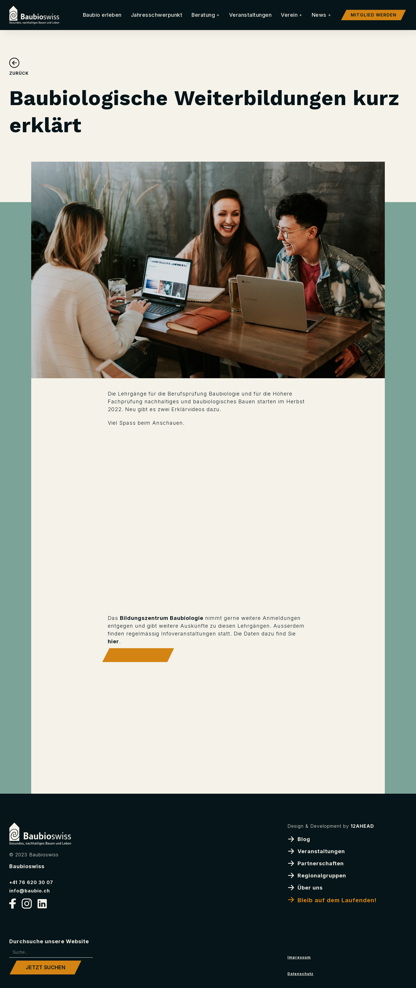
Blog (298, 838)
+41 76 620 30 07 (31, 882)
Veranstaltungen (250, 15)
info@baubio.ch (29, 891)
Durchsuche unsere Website (49, 941)
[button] (206, 15)
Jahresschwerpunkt (157, 15)
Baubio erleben (102, 15)
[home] (34, 15)
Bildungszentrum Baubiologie (161, 618)
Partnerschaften (315, 863)
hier (113, 641)
